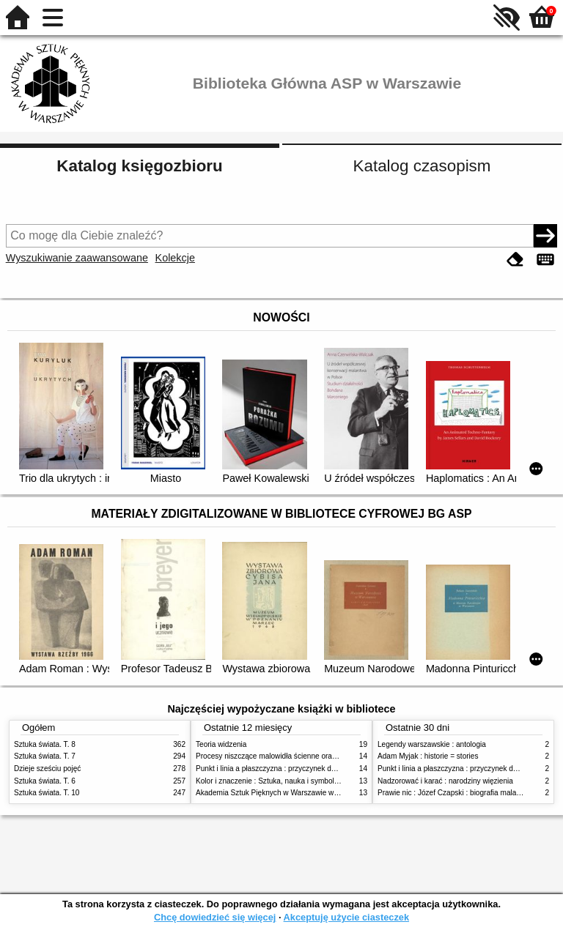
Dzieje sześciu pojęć (47, 769)
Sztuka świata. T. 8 (45, 744)
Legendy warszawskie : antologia (432, 744)
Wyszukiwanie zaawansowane (77, 258)
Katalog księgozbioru (139, 166)
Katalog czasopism (422, 166)
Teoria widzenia (221, 744)
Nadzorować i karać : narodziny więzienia (445, 781)
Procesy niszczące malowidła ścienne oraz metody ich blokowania (304, 756)
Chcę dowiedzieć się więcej (215, 917)
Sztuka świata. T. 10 (46, 793)
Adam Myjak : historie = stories (428, 756)
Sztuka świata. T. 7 (45, 756)
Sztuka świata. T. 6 (45, 781)
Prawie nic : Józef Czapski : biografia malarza (452, 793)
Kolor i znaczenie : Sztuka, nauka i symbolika (270, 781)
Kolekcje (175, 258)
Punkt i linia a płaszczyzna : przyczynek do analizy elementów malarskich (315, 769)
